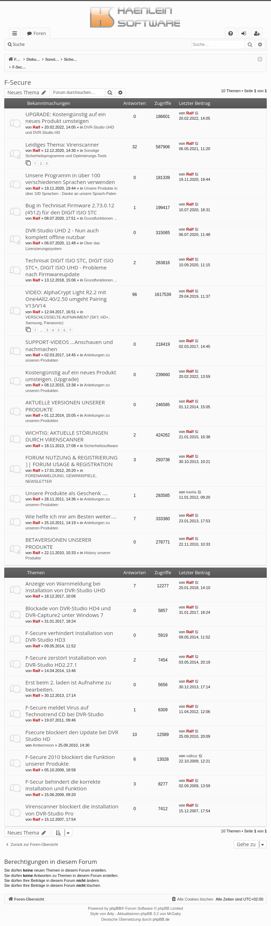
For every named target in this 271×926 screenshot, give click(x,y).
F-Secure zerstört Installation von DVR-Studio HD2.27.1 (66, 653)
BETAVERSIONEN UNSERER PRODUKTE (58, 535)
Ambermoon (43, 738)
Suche (19, 44)
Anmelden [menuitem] (245, 34)
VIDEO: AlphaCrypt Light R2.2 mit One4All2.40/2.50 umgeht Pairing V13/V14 (66, 291)
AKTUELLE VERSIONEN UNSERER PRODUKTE (65, 398)
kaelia (191, 484)
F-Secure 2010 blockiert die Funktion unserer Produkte (70, 753)
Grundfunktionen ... (100, 211)
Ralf (36, 120)
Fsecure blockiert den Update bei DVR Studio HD (71, 728)
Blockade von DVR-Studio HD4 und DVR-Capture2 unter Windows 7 (68, 604)
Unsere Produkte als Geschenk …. (66, 485)
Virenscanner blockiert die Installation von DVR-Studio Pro (71, 802)
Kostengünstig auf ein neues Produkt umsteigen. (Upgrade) (70, 368)
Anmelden (44, 44)
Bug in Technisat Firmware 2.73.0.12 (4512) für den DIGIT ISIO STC (69, 201)
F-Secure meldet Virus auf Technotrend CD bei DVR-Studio (64, 703)
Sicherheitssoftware (101, 438)
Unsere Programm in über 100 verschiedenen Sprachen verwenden (70, 171)
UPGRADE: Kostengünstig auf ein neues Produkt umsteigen (65, 110)
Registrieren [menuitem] (258, 34)
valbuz (192, 748)
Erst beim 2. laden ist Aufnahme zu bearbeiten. (68, 678)
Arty (110, 906)
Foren (40, 33)
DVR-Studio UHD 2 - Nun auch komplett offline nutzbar (62, 226)
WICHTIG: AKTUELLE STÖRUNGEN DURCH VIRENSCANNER (66, 428)
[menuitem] (230, 33)
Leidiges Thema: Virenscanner (62, 137)
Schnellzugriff (16, 34)
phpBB (115, 901)
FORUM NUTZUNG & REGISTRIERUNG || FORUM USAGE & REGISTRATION (71, 453)
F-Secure (17, 74)
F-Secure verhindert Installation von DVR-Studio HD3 (69, 629)
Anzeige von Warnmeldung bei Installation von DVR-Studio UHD (65, 579)
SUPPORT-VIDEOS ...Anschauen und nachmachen (69, 338)
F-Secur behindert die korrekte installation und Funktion (63, 777)
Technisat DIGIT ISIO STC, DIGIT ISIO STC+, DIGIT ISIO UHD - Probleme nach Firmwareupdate (69, 259)
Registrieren (76, 44)
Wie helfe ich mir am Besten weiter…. (70, 508)
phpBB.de (161, 912)
